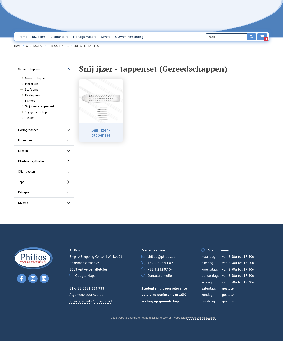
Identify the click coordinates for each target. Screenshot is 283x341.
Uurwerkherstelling (129, 36)
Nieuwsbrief (194, 16)
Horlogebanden (28, 130)
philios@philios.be (161, 256)
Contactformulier (160, 275)
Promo (22, 36)
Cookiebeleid (102, 301)
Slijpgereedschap (36, 112)
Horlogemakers (84, 36)
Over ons (214, 16)
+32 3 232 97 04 (160, 269)
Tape (21, 182)
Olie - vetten (26, 171)
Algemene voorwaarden (87, 294)
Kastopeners (33, 95)
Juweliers (39, 36)
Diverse (23, 203)
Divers (105, 36)
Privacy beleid (79, 301)
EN (254, 16)
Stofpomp (32, 89)
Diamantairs (59, 36)
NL (244, 16)
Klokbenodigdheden (31, 161)
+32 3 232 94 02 (160, 263)
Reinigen (23, 192)
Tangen (29, 118)
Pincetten (31, 84)
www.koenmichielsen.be (201, 317)
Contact (230, 16)
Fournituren (25, 140)
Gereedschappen (29, 69)
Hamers (30, 100)
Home (176, 16)
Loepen (23, 151)
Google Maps (85, 275)
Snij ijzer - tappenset (100, 132)
